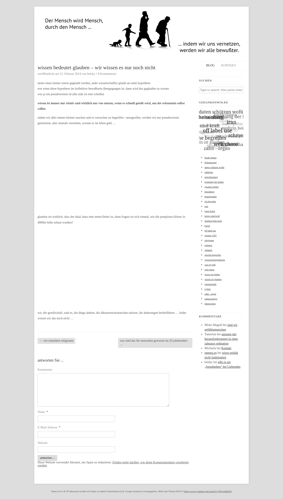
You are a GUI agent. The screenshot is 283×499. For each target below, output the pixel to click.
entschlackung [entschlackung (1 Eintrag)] (211, 177)
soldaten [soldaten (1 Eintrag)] (208, 250)
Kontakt (228, 65)
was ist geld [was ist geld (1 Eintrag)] (210, 265)
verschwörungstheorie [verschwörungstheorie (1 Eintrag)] (215, 260)
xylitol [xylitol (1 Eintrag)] (207, 289)
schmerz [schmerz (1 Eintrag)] (208, 245)
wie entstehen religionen (56, 340)
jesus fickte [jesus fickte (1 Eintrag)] (210, 211)
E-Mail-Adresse (49, 427)
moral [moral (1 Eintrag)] (207, 226)
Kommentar (45, 369)
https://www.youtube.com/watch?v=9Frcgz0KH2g (208, 491)
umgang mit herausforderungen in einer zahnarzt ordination (221, 339)
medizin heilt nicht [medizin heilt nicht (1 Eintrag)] (213, 221)
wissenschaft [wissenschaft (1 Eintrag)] (210, 284)
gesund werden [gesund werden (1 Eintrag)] (211, 187)
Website (43, 443)
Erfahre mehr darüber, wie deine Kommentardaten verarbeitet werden (113, 464)
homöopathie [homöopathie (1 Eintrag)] (211, 196)
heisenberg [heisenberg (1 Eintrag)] (209, 192)
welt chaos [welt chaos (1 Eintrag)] (209, 269)
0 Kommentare (107, 73)
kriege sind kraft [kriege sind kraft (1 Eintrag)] (212, 216)
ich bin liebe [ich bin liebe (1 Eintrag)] (210, 201)
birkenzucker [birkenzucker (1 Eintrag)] (211, 162)
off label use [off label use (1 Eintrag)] (210, 230)
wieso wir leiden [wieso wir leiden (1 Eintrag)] (212, 274)
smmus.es (211, 353)
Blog (210, 65)
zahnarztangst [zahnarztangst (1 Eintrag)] (211, 299)
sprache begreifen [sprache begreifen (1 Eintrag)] (213, 255)
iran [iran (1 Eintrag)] (206, 206)
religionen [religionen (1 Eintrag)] (209, 240)
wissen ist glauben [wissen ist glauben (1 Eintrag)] (213, 279)
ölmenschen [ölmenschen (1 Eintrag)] (210, 303)
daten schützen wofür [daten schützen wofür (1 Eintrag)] (214, 167)
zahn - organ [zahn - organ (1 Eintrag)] (210, 294)
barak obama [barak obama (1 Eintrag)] (210, 157)
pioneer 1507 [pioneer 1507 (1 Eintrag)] (211, 235)
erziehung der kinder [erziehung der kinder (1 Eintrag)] (214, 182)
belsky (91, 73)
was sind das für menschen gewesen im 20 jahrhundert (153, 342)
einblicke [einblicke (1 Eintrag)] (209, 172)
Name (43, 412)
